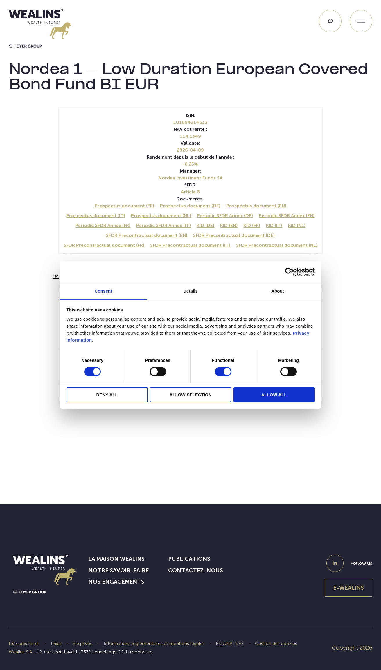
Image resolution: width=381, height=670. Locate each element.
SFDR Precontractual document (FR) (104, 245)
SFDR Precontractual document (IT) (190, 245)
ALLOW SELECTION (191, 394)
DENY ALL (107, 394)
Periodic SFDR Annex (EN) (286, 215)
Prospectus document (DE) (190, 205)
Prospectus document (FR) (124, 205)
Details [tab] (190, 290)
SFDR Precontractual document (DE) (234, 235)
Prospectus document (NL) (161, 215)
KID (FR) (251, 225)
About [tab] (277, 290)
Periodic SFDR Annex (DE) (225, 215)
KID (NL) (296, 225)
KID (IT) (274, 225)
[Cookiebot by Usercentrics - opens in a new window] (289, 272)
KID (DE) (205, 225)
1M (56, 276)
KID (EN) (229, 225)
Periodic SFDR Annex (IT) (163, 225)
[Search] (330, 21)
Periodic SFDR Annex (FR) (102, 225)
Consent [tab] (103, 290)
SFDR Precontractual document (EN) (146, 235)
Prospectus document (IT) (95, 215)
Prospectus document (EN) (256, 205)
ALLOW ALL (274, 394)
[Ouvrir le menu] (361, 21)
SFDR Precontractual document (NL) (276, 245)
